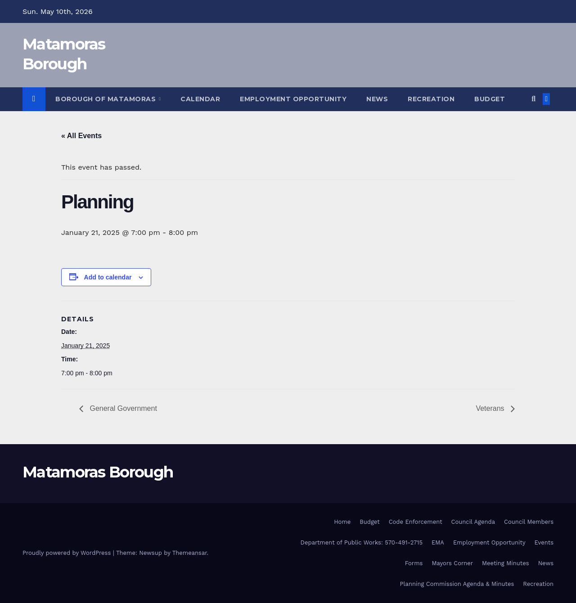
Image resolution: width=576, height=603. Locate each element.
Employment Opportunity (293, 99)
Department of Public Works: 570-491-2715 (362, 542)
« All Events (81, 136)
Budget (489, 99)
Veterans (491, 408)
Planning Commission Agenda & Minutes (457, 583)
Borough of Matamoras (106, 99)
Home (342, 521)
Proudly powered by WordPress (67, 552)
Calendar (200, 99)
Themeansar (189, 552)
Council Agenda (473, 521)
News (377, 99)
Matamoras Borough (97, 472)
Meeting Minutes (505, 563)
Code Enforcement (415, 521)
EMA (438, 542)
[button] (533, 98)
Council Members (529, 521)
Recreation (431, 99)
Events (544, 542)
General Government (122, 408)
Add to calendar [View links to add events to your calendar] (108, 277)
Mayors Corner (452, 563)
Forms (414, 563)
